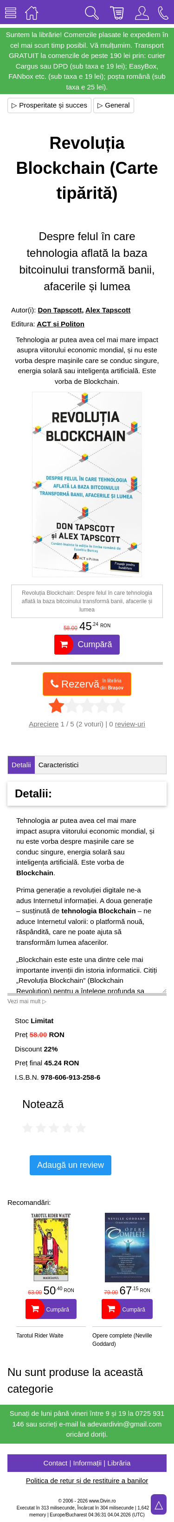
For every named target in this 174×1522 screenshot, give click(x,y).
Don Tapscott (60, 310)
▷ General (113, 105)
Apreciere (43, 724)
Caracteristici (59, 765)
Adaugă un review (70, 1165)
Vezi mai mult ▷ (26, 1001)
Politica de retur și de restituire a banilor (87, 1480)
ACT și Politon (60, 324)
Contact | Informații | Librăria (87, 1463)
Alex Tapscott (107, 310)
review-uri (130, 724)
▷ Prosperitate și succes (49, 105)
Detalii (21, 765)
